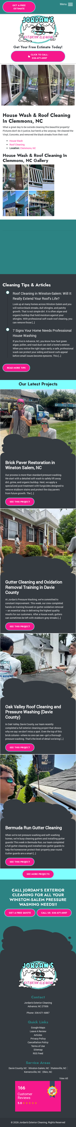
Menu (66, 4)
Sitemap (38, 1049)
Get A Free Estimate (19, 7)
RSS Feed (38, 1053)
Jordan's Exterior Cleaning (33, 1122)
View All (63, 1078)
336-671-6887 (42, 1012)
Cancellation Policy (38, 1042)
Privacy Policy (38, 1038)
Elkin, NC (47, 1071)
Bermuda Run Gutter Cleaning (33, 827)
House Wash (16, 140)
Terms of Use (38, 1046)
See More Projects (38, 874)
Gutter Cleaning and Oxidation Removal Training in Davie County (33, 587)
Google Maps (38, 1027)
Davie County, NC (18, 1068)
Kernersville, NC (32, 1071)
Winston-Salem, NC (38, 1068)
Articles (38, 1035)
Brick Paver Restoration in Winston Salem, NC (30, 465)
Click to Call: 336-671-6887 (38, 56)
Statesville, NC (58, 1068)
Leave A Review (38, 1031)
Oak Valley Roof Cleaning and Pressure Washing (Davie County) (33, 712)
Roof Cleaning (17, 144)
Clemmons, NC (28, 148)
